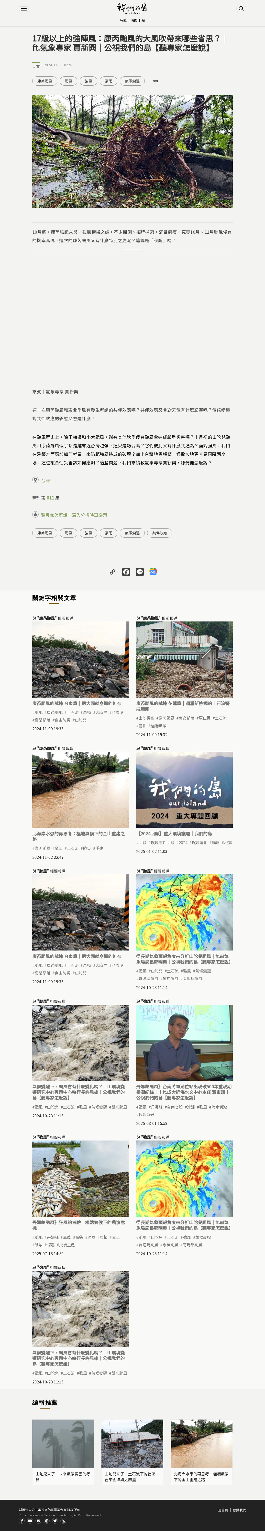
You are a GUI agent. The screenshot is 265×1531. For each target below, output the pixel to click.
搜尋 (241, 8)
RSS (63, 1521)
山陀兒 (81, 720)
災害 (36, 66)
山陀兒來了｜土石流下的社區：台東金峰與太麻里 (132, 1476)
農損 (87, 712)
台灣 (45, 480)
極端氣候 (158, 726)
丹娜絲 (157, 1107)
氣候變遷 (132, 80)
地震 (228, 842)
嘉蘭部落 (42, 720)
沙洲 (191, 1107)
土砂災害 (146, 718)
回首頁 (223, 1510)
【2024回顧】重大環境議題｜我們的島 (174, 833)
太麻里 (101, 712)
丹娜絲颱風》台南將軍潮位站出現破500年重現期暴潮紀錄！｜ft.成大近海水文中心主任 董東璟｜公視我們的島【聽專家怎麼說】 (184, 1092)
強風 (88, 80)
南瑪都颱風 (192, 978)
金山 (59, 848)
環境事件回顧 (162, 842)
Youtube (30, 1521)
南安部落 (186, 718)
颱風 (68, 80)
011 (50, 497)
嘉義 (67, 1237)
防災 (87, 848)
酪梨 (39, 1245)
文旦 (116, 1237)
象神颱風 (170, 978)
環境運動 (200, 842)
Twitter (55, 1521)
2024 (183, 842)
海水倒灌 (219, 1107)
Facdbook (22, 1521)
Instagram (47, 1521)
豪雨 (108, 80)
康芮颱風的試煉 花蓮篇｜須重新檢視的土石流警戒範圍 (183, 706)
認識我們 (239, 1510)
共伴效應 (159, 532)
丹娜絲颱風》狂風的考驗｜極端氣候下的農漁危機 (78, 1225)
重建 (99, 848)
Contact (38, 1521)
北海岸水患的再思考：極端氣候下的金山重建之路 (78, 836)
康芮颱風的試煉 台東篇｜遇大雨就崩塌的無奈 (76, 703)
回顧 (142, 842)
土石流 (73, 712)
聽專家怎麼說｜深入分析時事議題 (74, 515)
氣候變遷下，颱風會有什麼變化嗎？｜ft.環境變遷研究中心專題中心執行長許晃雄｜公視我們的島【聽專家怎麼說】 (78, 1092)
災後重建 (67, 1245)
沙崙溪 (117, 712)
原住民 (204, 718)
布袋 (79, 1237)
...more (154, 81)
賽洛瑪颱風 (148, 978)
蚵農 (51, 1245)
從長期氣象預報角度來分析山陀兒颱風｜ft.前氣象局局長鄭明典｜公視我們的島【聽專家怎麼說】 (184, 959)
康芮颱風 (44, 80)
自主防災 (62, 720)
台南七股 (175, 1107)
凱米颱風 (119, 1107)
